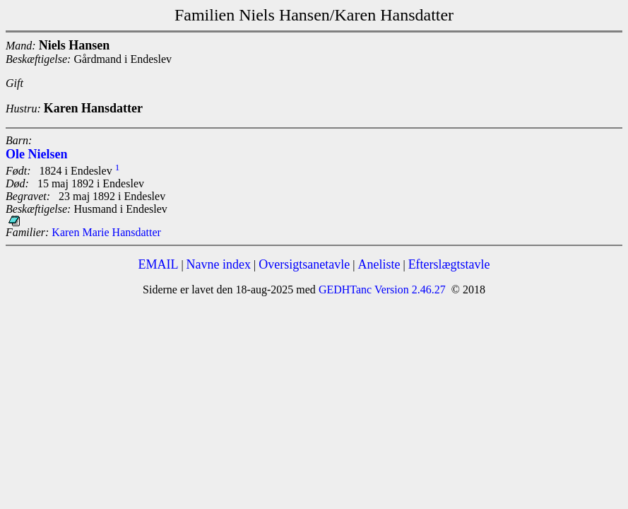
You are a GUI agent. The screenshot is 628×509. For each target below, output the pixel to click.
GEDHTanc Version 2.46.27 (381, 289)
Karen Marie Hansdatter (106, 232)
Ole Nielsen (37, 154)
